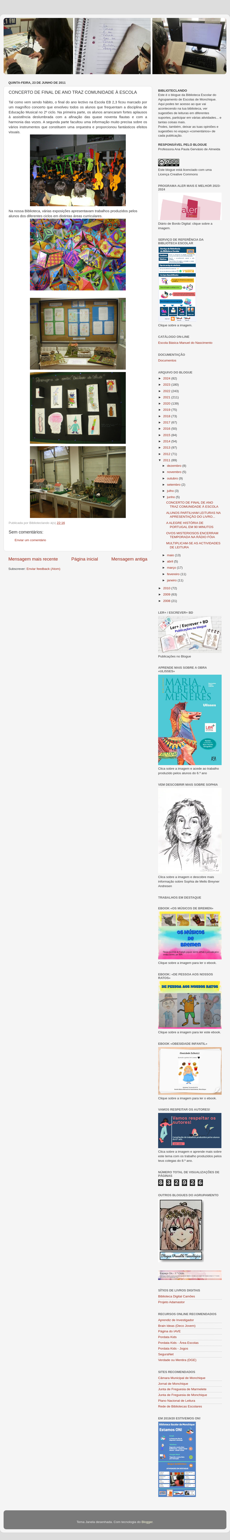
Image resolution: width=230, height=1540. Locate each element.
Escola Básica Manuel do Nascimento (185, 343)
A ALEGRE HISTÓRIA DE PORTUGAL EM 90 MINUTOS (189, 524)
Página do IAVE (169, 1331)
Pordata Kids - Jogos (173, 1348)
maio (171, 555)
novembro (174, 472)
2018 (167, 416)
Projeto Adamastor (171, 1302)
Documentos (167, 360)
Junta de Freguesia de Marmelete (182, 1389)
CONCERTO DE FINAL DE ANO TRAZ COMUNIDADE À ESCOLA (192, 504)
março (172, 567)
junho (171, 497)
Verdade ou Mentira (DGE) (177, 1360)
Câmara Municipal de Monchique (181, 1378)
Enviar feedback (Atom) (43, 569)
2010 (167, 588)
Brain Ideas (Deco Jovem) (177, 1326)
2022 (167, 391)
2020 (167, 403)
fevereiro (173, 574)
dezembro (174, 465)
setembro (174, 484)
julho (171, 491)
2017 (167, 422)
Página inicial (84, 559)
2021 (167, 397)
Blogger (147, 1522)
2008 (167, 601)
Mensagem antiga (129, 559)
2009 (167, 594)
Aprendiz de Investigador (176, 1320)
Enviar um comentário (30, 540)
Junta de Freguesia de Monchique (182, 1395)
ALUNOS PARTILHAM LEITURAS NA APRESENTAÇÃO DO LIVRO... (193, 514)
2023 (167, 384)
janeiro (172, 580)
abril (170, 561)
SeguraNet (166, 1354)
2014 (167, 441)
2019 (167, 409)
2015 (167, 435)
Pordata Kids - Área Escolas (178, 1343)
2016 (167, 428)
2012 (167, 454)
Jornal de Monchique (173, 1383)
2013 (167, 447)
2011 (167, 460)
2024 (167, 378)
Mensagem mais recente (33, 559)
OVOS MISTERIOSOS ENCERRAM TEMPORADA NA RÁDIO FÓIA (192, 535)
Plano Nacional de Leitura (176, 1400)
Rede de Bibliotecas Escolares (180, 1406)
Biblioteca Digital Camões (176, 1296)
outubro (173, 478)
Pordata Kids (167, 1337)
